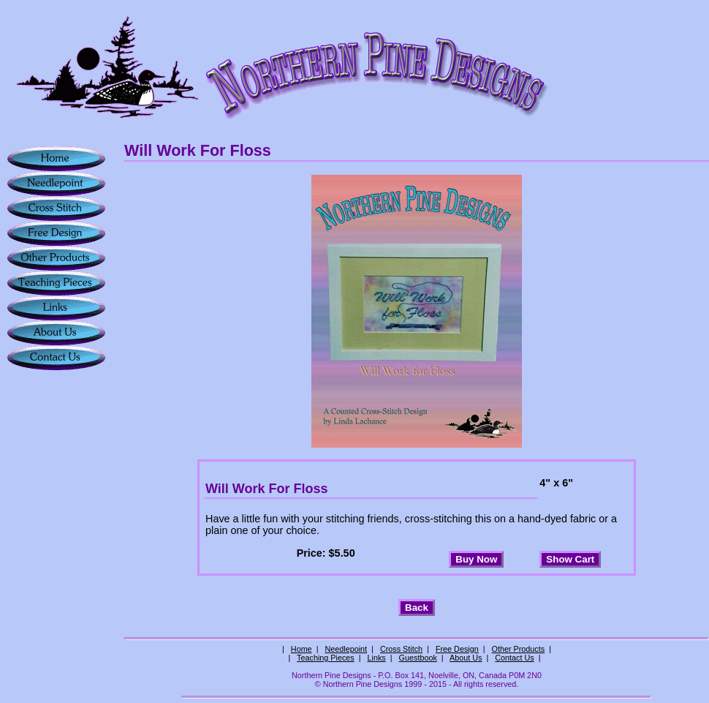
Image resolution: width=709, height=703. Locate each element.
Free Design (457, 648)
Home (301, 648)
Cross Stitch (401, 648)
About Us (466, 657)
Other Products (518, 648)
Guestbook (418, 657)
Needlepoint (346, 648)
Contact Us (514, 657)
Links (377, 657)
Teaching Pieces (325, 657)
